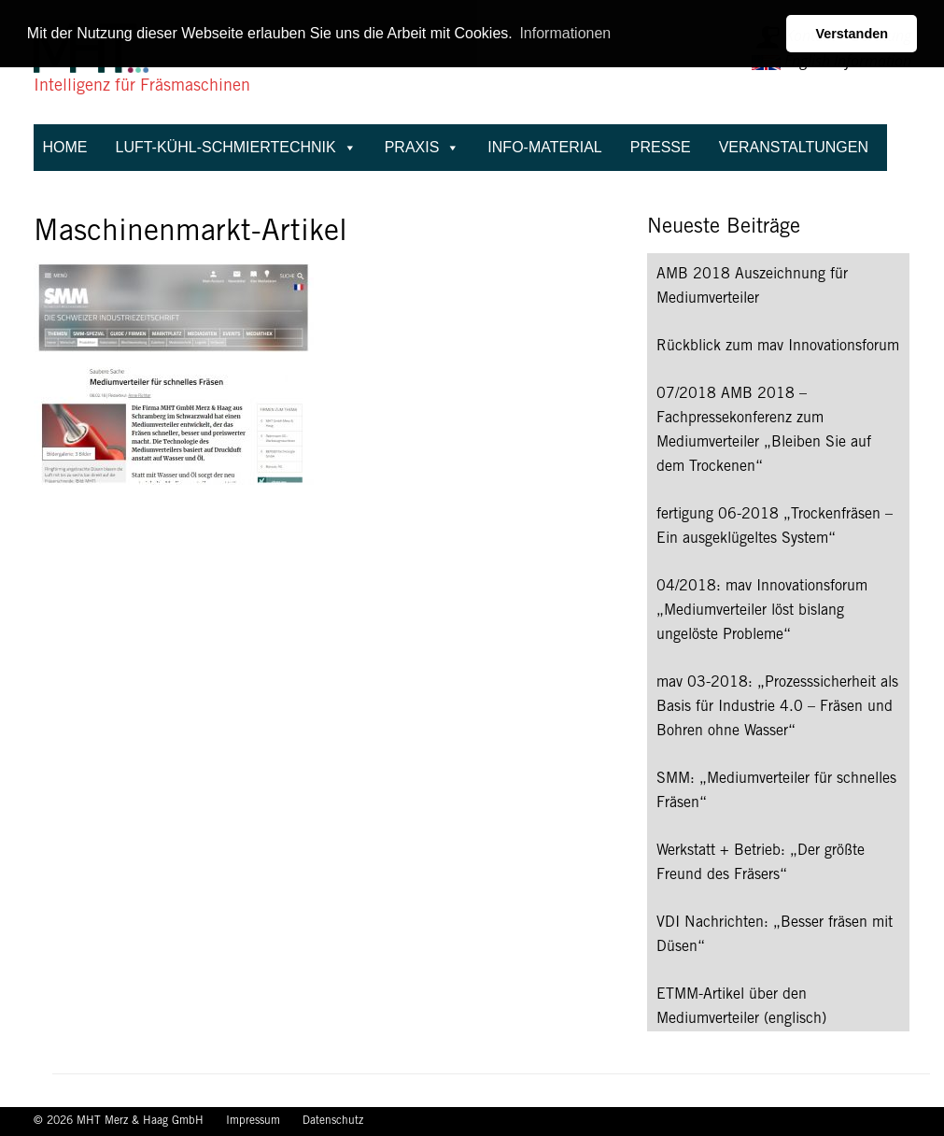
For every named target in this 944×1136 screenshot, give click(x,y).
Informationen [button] (565, 33)
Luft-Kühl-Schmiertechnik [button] (236, 147)
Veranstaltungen (793, 147)
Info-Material (544, 147)
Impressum (255, 1121)
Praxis (422, 147)
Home (65, 147)
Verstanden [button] (851, 33)
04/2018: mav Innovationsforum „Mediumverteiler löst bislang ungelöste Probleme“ (761, 611)
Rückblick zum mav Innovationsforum (777, 346)
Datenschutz (333, 1121)
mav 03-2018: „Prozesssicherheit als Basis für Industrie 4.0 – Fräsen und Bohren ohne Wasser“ (777, 707)
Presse (660, 147)
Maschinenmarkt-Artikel (190, 233)
